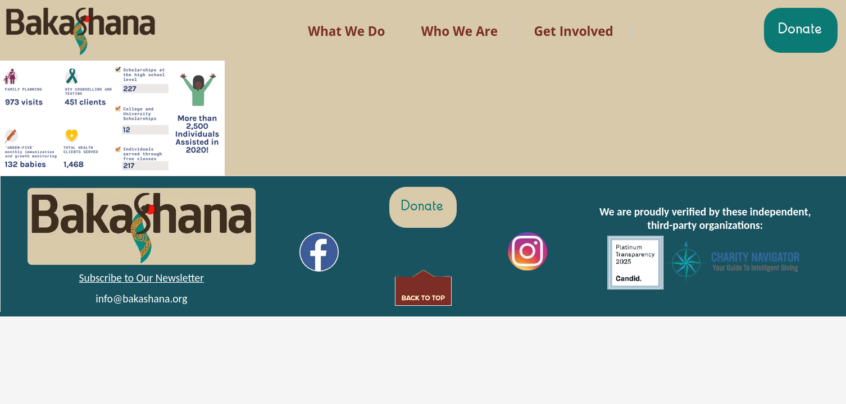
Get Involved (573, 31)
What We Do (346, 31)
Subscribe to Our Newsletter (141, 277)
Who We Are (459, 31)
